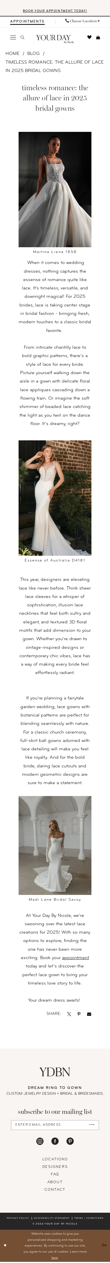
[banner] (55, 40)
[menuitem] (27, 22)
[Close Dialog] (5, 1247)
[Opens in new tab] (69, 1015)
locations (55, 1160)
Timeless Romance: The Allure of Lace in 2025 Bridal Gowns (55, 67)
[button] (13, 38)
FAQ (55, 1175)
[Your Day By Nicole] (55, 1072)
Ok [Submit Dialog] (104, 1247)
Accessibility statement (52, 1219)
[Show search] (22, 38)
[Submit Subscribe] (91, 1126)
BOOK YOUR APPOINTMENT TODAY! (55, 11)
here (54, 1258)
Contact (54, 1191)
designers (55, 1168)
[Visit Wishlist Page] (89, 38)
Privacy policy (18, 1219)
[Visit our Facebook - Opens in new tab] (55, 1142)
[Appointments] (27, 22)
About (55, 1183)
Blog (33, 54)
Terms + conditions (88, 1219)
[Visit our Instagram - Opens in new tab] (40, 1142)
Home (12, 54)
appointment (75, 958)
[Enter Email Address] (55, 1126)
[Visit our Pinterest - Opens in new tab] (70, 1142)
